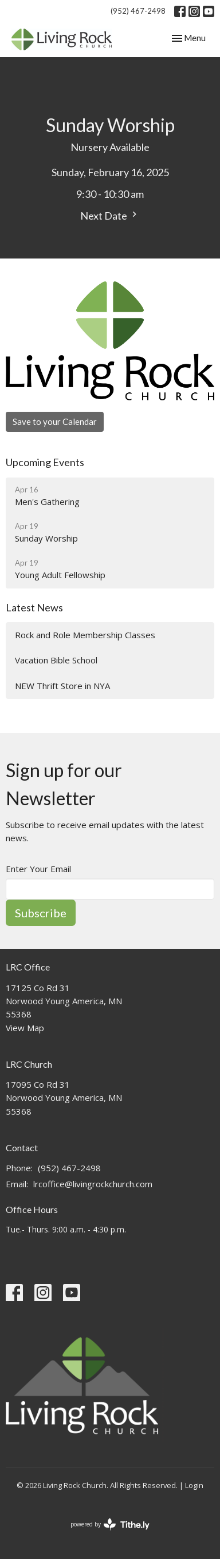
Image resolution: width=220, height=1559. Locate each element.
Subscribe (40, 913)
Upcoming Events (45, 462)
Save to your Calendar (55, 421)
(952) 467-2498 (138, 10)
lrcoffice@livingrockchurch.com (92, 1184)
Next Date (110, 215)
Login (194, 1485)
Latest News (34, 607)
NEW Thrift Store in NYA (62, 685)
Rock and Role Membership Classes (85, 635)
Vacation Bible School (56, 660)
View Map (25, 1027)
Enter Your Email (38, 868)
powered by (110, 1524)
